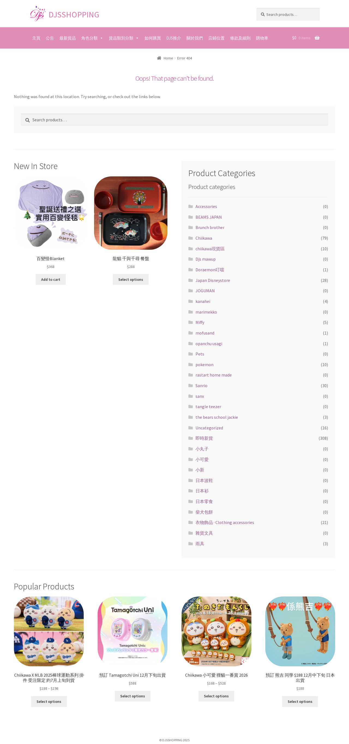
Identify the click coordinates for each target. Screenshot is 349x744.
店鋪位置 (216, 38)
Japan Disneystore (212, 280)
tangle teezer (208, 406)
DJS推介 (173, 38)
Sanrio (201, 385)
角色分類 (89, 38)
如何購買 (153, 38)
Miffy (199, 322)
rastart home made (213, 375)
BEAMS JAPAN (208, 217)
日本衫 (202, 490)
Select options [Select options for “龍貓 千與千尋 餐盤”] (130, 279)
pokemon (204, 364)
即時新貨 (204, 438)
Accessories (206, 206)
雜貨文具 (204, 533)
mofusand (204, 333)
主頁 (36, 38)
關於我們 (194, 38)
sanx (199, 396)
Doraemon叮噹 (209, 269)
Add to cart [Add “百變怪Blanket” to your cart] (50, 279)
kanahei (202, 301)
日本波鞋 (204, 480)
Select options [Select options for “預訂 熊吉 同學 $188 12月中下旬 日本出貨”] (300, 701)
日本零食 (204, 501)
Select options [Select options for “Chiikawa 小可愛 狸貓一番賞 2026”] (216, 696)
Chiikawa (203, 238)
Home (168, 58)
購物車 (262, 38)
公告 (50, 38)
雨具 (199, 543)
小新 (199, 469)
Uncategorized (209, 427)
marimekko (206, 312)
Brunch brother (209, 227)
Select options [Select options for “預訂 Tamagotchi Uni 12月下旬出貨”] (132, 696)
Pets (199, 354)
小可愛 (202, 459)
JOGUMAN (205, 290)
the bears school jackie (216, 417)
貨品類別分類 (121, 38)
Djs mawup (205, 259)
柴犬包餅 (204, 512)
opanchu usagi (208, 343)
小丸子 (202, 448)
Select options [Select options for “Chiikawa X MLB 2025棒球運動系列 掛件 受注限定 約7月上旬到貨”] (49, 701)
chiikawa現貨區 (210, 248)
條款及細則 (240, 38)
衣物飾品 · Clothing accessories (224, 522)
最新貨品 (67, 38)
